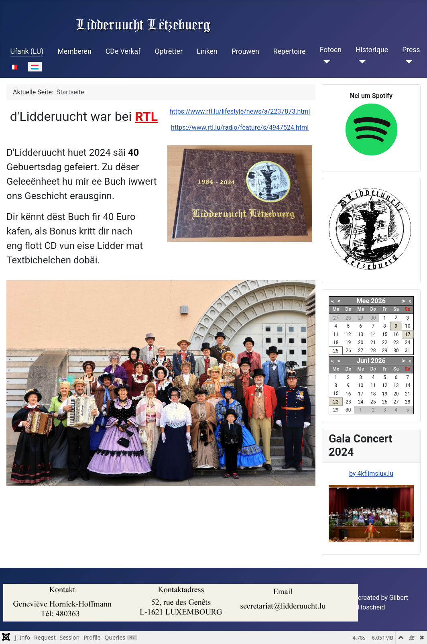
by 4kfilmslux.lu (371, 473)
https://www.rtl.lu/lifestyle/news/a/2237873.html (240, 111)
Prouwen (245, 51)
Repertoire (289, 51)
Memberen (74, 51)
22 (336, 402)
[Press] (407, 62)
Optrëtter (169, 51)
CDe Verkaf (123, 51)
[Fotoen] (325, 62)
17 (408, 334)
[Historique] (361, 62)
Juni (363, 361)
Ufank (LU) (27, 51)
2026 (378, 301)
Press (411, 50)
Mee (363, 301)
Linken (207, 51)
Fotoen (331, 50)
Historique (372, 50)
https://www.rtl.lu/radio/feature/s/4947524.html (240, 127)
